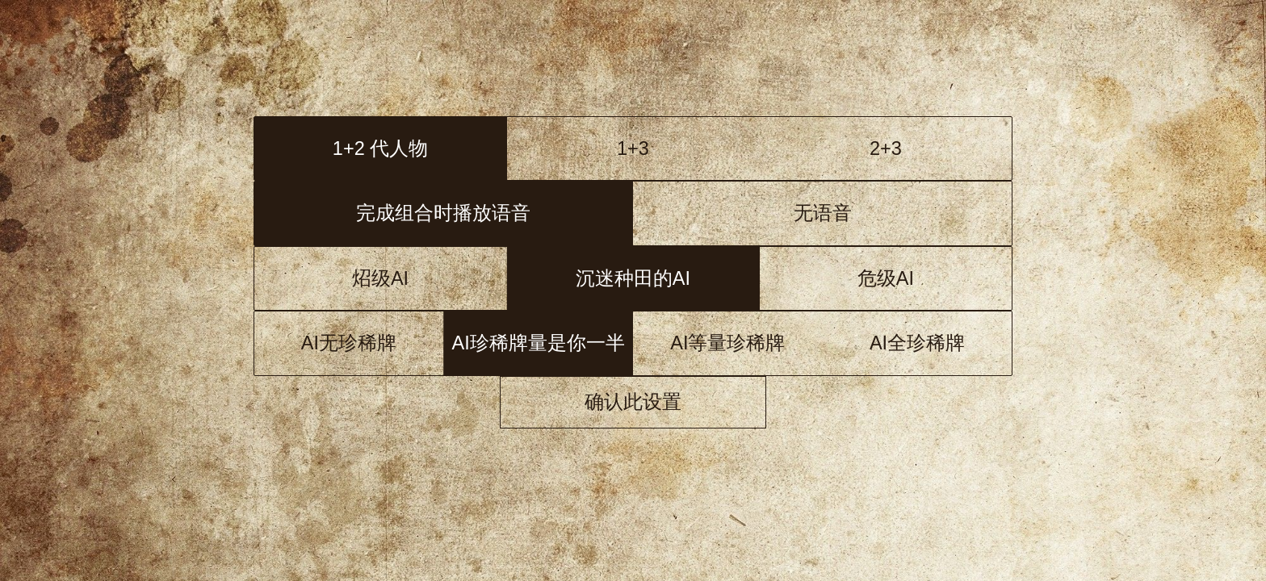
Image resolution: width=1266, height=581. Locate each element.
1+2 (380, 148)
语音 (443, 213)
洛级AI (633, 278)
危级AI (885, 278)
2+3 (886, 148)
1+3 (633, 148)
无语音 (823, 213)
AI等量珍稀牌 (727, 342)
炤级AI (380, 278)
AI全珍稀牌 (917, 342)
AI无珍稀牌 (348, 342)
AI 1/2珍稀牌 (538, 342)
